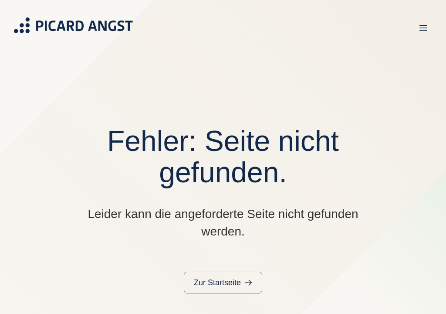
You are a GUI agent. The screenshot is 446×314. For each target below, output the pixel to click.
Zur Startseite (217, 282)
